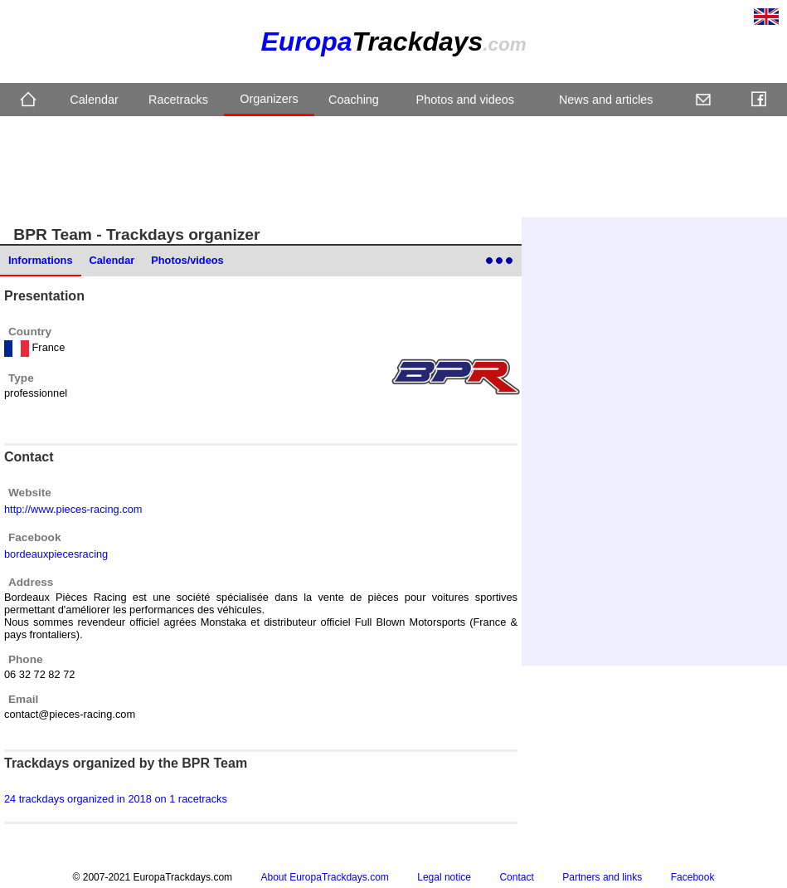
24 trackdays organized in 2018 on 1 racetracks (115, 799)
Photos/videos (187, 260)
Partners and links (602, 877)
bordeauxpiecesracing (56, 554)
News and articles (606, 99)
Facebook (693, 877)
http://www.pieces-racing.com (73, 509)
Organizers (269, 98)
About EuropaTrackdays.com (325, 877)
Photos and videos (465, 99)
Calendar (94, 99)
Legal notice (444, 877)
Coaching (353, 99)
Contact (516, 877)
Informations (40, 260)
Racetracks (178, 99)
